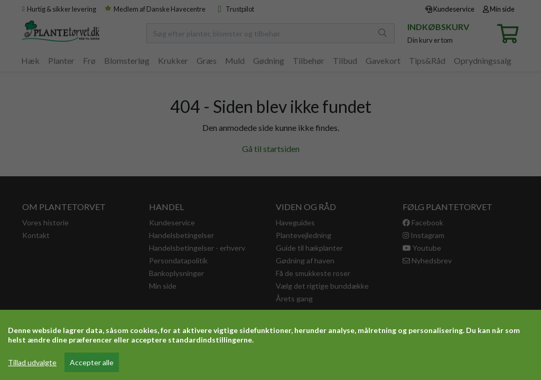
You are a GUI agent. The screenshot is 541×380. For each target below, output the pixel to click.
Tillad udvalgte (32, 362)
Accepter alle (92, 362)
